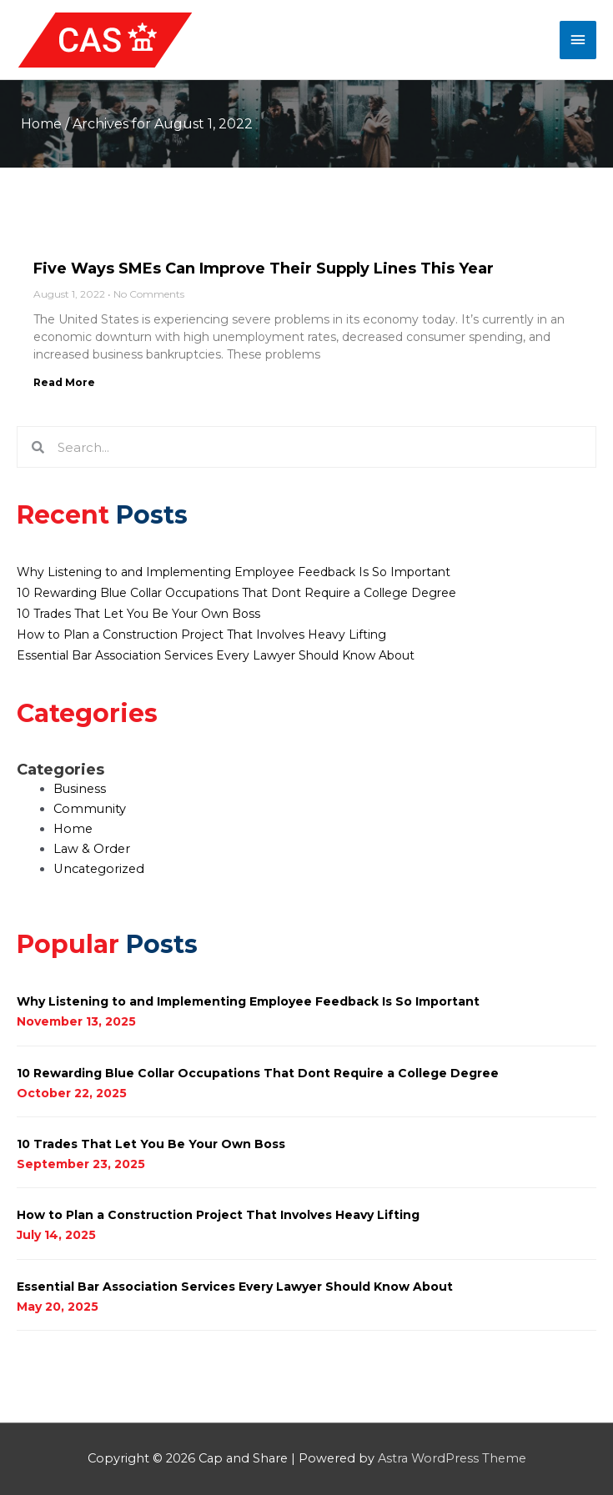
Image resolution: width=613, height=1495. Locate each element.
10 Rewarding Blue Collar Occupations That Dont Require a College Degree (236, 592)
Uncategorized (98, 868)
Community (89, 808)
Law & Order (91, 848)
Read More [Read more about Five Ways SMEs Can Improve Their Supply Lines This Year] (64, 382)
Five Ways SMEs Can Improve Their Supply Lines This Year (263, 268)
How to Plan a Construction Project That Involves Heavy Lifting (201, 634)
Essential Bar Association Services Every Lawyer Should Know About (216, 655)
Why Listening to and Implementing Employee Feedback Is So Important (233, 571)
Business (79, 788)
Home (41, 124)
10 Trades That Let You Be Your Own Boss (138, 613)
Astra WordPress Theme (452, 1458)
